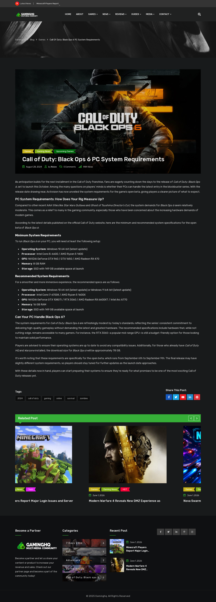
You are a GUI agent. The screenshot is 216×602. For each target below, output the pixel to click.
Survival (70, 398)
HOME (68, 14)
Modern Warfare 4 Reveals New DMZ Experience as (145, 501)
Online (59, 398)
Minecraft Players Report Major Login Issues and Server (54, 501)
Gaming (47, 398)
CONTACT (164, 14)
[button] (191, 418)
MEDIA (149, 14)
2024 (20, 398)
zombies (84, 398)
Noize (54, 167)
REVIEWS (119, 14)
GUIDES (135, 14)
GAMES (92, 14)
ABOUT (79, 14)
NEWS (105, 14)
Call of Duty (33, 398)
